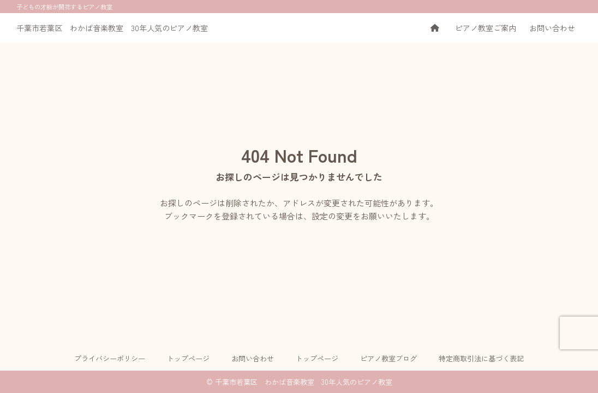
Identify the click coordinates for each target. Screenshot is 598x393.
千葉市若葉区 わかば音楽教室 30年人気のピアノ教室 (112, 28)
